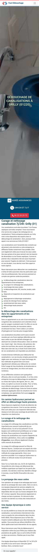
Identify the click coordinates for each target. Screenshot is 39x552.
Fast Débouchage (15, 3)
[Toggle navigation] (34, 3)
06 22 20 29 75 (19, 215)
